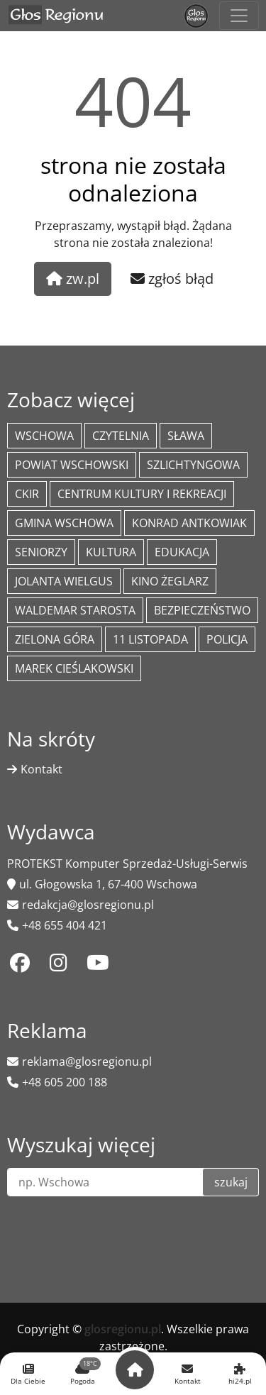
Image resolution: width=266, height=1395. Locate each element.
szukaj (231, 1182)
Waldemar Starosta (75, 610)
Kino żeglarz (170, 581)
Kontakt (41, 769)
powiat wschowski (71, 465)
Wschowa (44, 435)
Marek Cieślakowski (74, 668)
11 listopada (150, 639)
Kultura (111, 552)
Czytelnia (120, 435)
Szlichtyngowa (193, 465)
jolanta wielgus (64, 581)
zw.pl (72, 278)
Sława (185, 435)
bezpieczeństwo (202, 610)
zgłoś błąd (172, 278)
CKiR (27, 494)
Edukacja (182, 552)
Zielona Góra (54, 639)
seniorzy (41, 552)
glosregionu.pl (122, 1329)
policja (227, 639)
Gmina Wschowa (64, 523)
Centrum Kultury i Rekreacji (141, 494)
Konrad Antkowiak (189, 523)
